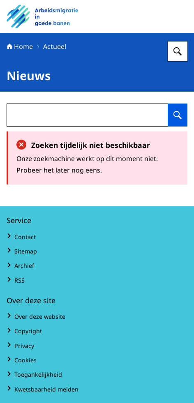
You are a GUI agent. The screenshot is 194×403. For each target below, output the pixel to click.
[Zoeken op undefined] (177, 115)
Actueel (54, 46)
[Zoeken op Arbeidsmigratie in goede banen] (177, 51)
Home (20, 46)
